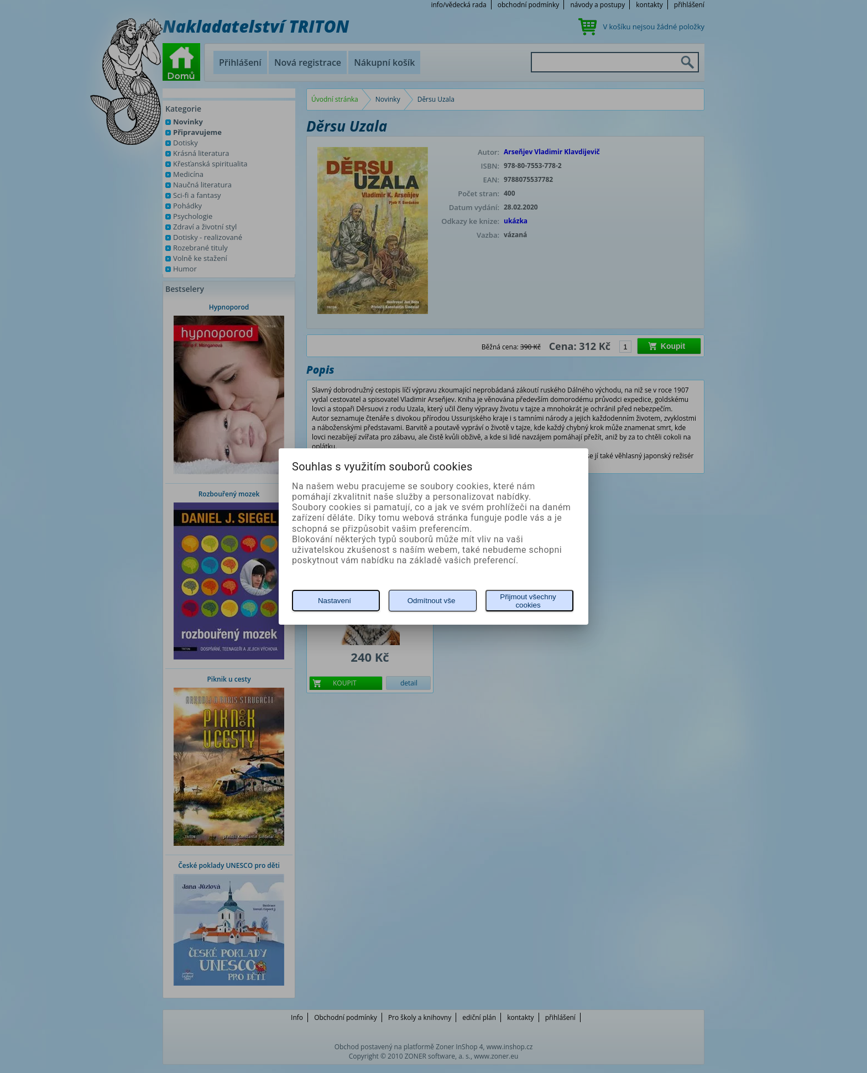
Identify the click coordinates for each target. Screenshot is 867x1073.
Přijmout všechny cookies (528, 601)
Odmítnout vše (432, 600)
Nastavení (334, 600)
